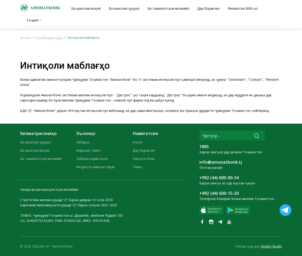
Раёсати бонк (144, 158)
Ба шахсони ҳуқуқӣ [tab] (124, 8)
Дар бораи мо (144, 150)
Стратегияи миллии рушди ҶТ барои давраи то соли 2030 (66, 200)
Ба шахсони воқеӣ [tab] (86, 8)
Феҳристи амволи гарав (95, 167)
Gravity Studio (271, 246)
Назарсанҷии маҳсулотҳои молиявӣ (49, 189)
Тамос (138, 167)
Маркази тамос (88, 150)
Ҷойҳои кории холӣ (92, 158)
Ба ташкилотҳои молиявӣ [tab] (168, 8)
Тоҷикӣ (32, 20)
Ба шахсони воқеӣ (35, 150)
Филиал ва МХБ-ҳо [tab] (243, 8)
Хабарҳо (83, 142)
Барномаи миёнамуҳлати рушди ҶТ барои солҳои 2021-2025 (68, 205)
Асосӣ (25, 38)
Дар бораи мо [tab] (208, 8)
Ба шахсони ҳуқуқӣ (35, 142)
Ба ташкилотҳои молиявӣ (41, 158)
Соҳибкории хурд (48, 38)
